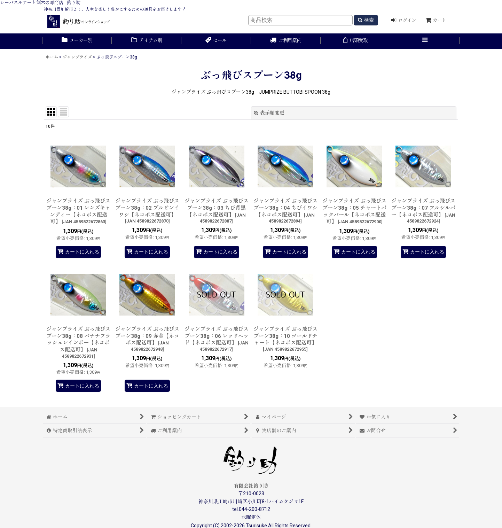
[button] (425, 41)
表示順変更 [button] (269, 113)
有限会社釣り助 (251, 486)
